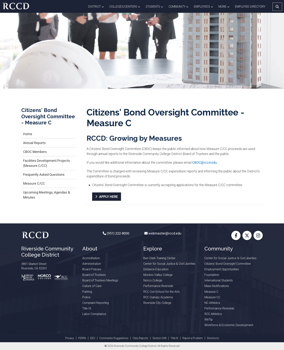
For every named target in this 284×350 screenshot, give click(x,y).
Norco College (152, 280)
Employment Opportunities (221, 269)
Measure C (211, 291)
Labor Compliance (94, 314)
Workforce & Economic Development (228, 325)
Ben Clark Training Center (159, 258)
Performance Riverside (158, 286)
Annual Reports (34, 143)
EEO (92, 338)
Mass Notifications (216, 286)
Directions (213, 338)
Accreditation (91, 258)
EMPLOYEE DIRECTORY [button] (250, 6)
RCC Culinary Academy (158, 297)
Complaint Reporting (95, 303)
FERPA (82, 338)
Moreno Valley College (158, 275)
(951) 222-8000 (117, 233)
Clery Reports (140, 338)
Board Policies (91, 269)
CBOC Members (35, 152)
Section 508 (159, 338)
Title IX (86, 308)
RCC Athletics (213, 314)
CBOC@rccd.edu (204, 162)
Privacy (69, 338)
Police (86, 297)
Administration (91, 263)
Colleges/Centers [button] (126, 6)
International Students (218, 280)
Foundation (211, 275)
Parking (87, 291)
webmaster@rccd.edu (164, 233)
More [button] (225, 6)
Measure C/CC (34, 183)
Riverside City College (157, 303)
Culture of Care (92, 286)
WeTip (208, 319)
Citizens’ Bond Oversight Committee (227, 263)
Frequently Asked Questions (44, 174)
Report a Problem (192, 338)
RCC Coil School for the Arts (161, 291)
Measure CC (212, 297)
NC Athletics (212, 303)
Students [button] (156, 6)
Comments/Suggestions (113, 338)
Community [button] (180, 6)
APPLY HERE (108, 197)
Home (27, 134)
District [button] (97, 6)
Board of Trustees (94, 275)
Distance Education (155, 269)
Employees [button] (205, 6)
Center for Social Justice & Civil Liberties (169, 263)
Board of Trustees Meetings (100, 280)
